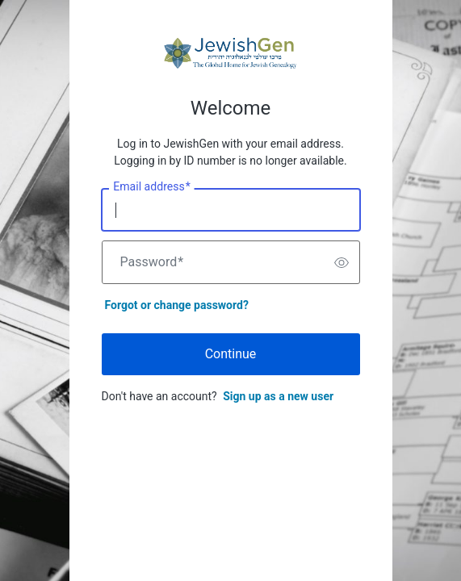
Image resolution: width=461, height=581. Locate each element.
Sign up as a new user (278, 396)
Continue (231, 354)
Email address (151, 187)
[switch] (341, 262)
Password (152, 262)
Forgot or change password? (177, 305)
